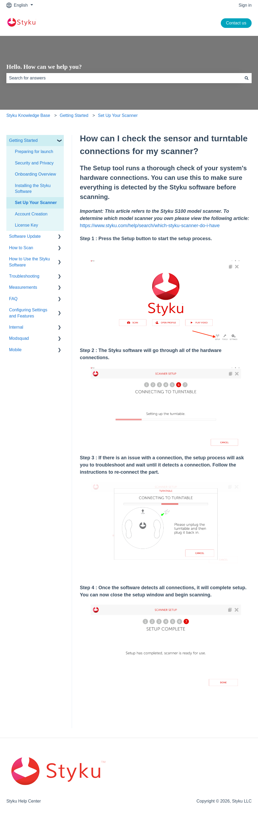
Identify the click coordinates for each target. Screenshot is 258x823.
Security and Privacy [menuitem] (34, 163)
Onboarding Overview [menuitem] (35, 174)
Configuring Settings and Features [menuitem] (28, 313)
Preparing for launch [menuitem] (34, 151)
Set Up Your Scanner (118, 115)
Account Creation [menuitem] (31, 214)
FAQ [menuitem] (13, 298)
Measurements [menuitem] (23, 287)
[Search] (247, 78)
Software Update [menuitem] (25, 236)
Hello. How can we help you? (44, 66)
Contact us (236, 23)
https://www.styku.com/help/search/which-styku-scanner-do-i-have (150, 225)
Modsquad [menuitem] (19, 338)
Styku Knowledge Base (28, 115)
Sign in (245, 5)
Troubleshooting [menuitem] (24, 276)
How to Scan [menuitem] (21, 247)
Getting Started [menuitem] (23, 140)
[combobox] (124, 78)
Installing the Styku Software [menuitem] (32, 188)
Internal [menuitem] (16, 327)
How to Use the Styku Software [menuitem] (29, 262)
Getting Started (74, 115)
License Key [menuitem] (26, 225)
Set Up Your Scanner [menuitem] (36, 202)
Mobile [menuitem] (15, 349)
